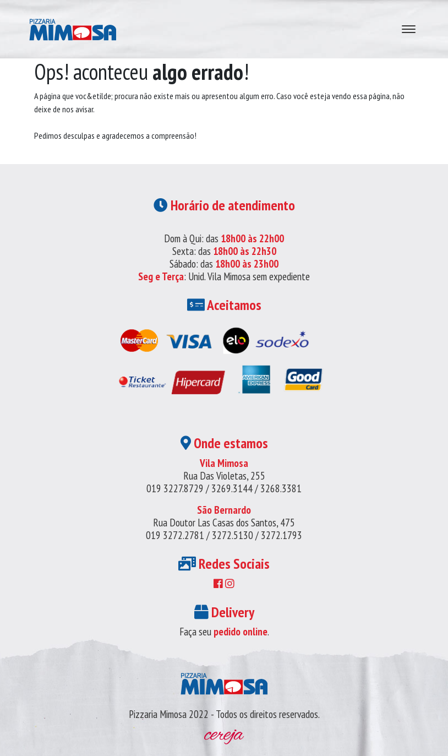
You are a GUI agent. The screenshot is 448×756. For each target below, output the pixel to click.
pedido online (240, 631)
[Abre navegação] (408, 29)
